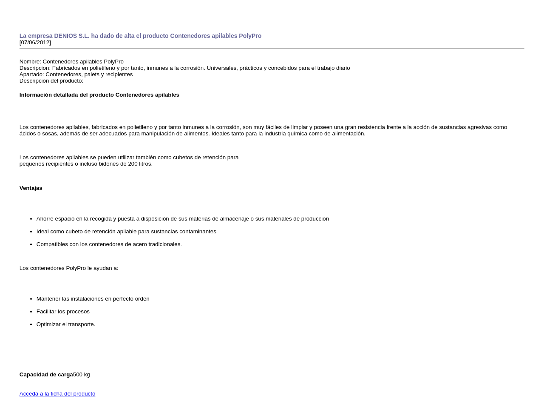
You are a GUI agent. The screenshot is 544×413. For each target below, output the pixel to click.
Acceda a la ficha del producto (58, 393)
